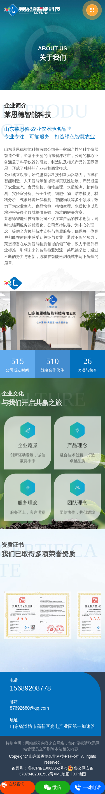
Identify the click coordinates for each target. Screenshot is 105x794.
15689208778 (30, 688)
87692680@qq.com (29, 708)
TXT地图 (78, 774)
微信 (52, 787)
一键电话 (87, 787)
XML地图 (61, 774)
